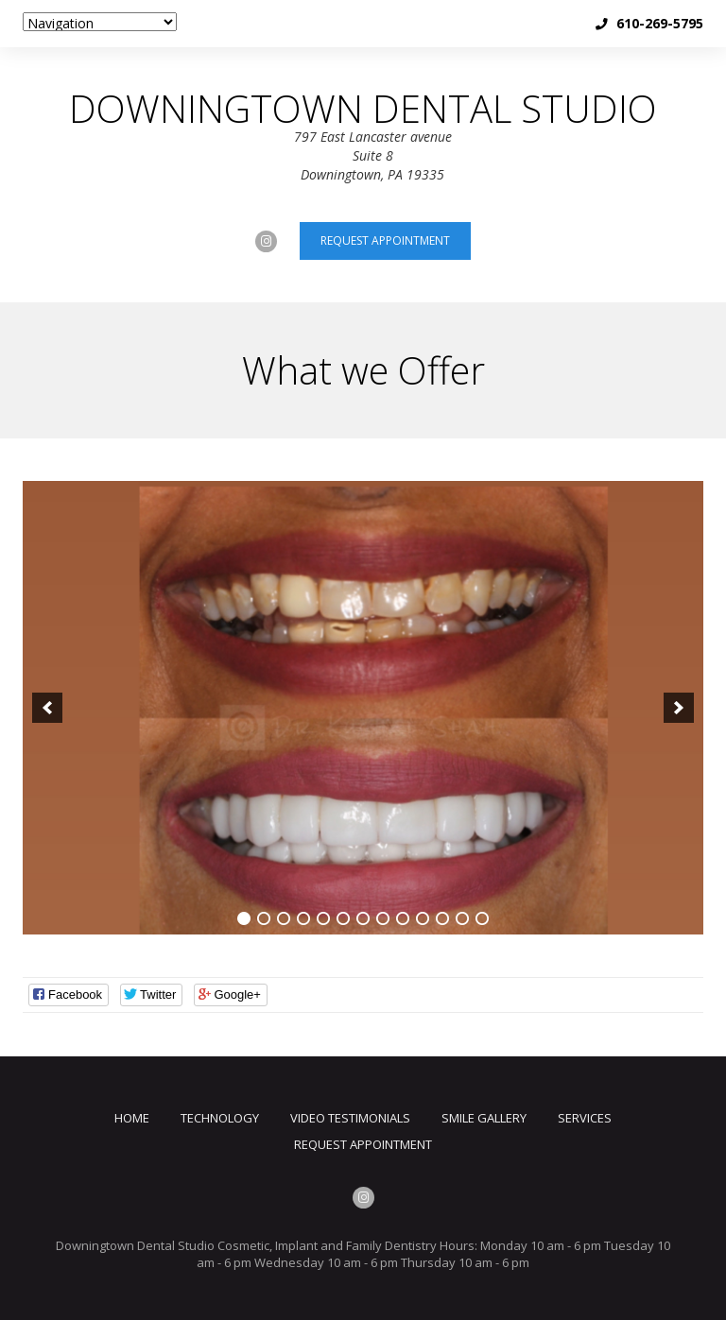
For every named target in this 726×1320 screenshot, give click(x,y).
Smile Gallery (484, 1117)
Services (585, 1117)
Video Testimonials (350, 1117)
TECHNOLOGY (220, 1117)
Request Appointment (363, 1144)
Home (131, 1117)
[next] (679, 708)
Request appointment (385, 240)
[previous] (47, 708)
